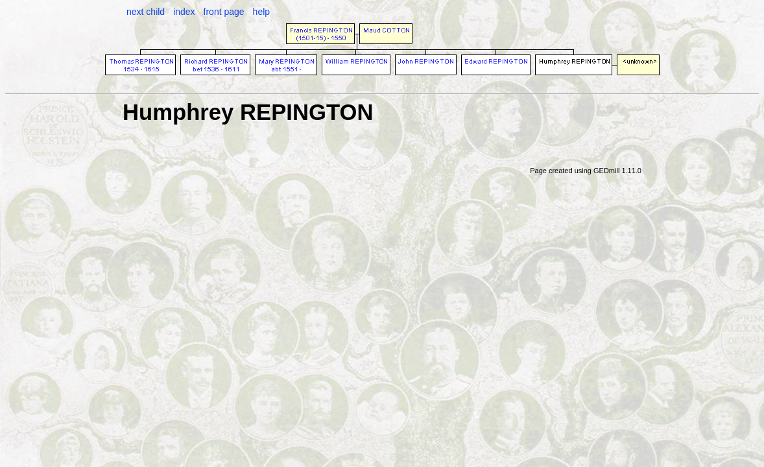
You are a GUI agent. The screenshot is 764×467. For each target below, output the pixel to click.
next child (145, 11)
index (184, 11)
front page (224, 11)
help (261, 11)
